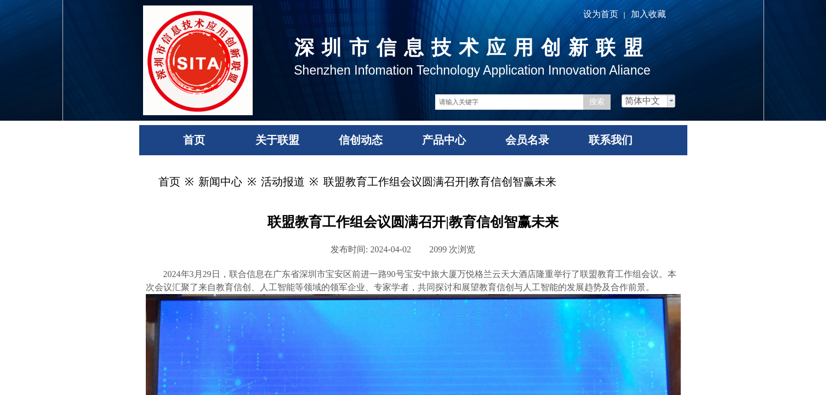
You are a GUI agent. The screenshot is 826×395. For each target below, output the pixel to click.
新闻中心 (220, 182)
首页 (169, 182)
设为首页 (600, 14)
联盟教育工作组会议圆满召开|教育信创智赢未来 (439, 182)
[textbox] (509, 102)
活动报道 (283, 182)
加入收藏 (648, 14)
